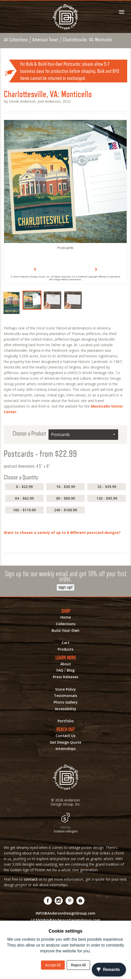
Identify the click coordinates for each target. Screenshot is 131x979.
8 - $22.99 (24, 486)
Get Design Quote (65, 742)
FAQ (59, 670)
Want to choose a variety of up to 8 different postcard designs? (62, 532)
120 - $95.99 (106, 498)
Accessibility (65, 709)
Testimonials (65, 695)
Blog (71, 670)
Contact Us (65, 736)
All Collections (16, 40)
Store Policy (65, 689)
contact (31, 879)
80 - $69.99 (65, 498)
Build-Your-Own (65, 630)
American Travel (45, 40)
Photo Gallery (66, 702)
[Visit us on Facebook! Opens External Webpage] (48, 901)
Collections (65, 624)
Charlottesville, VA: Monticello (87, 40)
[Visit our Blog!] (80, 901)
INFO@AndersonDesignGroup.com (65, 913)
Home (65, 617)
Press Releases (65, 677)
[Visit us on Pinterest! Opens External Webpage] (70, 901)
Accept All (52, 965)
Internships (66, 748)
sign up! (65, 587)
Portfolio (66, 721)
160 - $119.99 (24, 510)
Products (65, 649)
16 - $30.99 (65, 486)
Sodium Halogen (66, 831)
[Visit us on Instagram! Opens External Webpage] (59, 901)
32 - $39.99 (106, 486)
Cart (66, 642)
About (65, 664)
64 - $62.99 (24, 498)
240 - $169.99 (65, 510)
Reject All (78, 965)
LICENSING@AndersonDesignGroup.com (65, 920)
